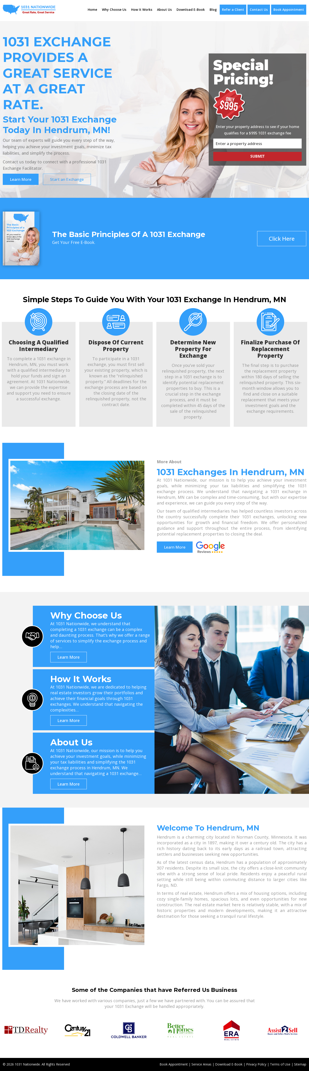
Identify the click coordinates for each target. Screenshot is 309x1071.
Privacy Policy (256, 1064)
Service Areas (201, 1064)
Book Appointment (288, 9)
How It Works (141, 9)
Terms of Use (280, 1064)
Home (92, 9)
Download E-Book (191, 9)
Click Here (282, 238)
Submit (257, 156)
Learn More (20, 179)
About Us (164, 9)
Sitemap (300, 1064)
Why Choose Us (114, 9)
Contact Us (259, 9)
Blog (213, 9)
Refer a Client (233, 9)
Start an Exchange (67, 179)
